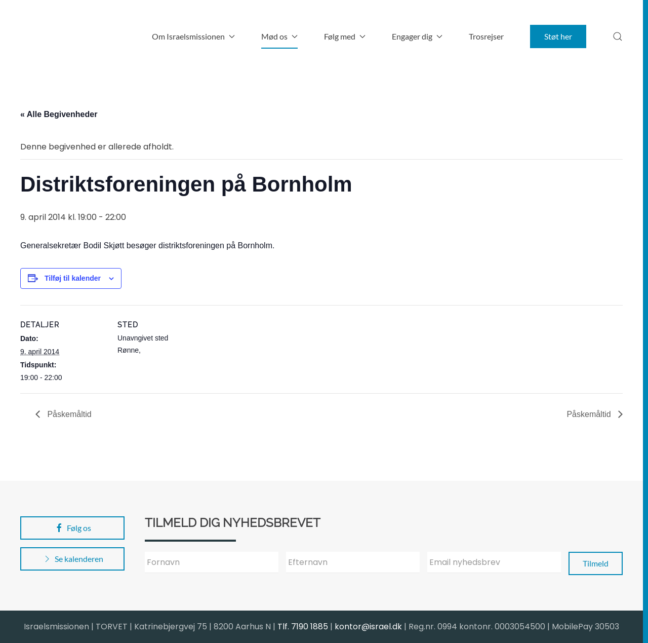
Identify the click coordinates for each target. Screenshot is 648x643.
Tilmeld (596, 563)
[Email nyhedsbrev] (494, 562)
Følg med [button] (345, 36)
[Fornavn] (211, 562)
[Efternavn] (353, 562)
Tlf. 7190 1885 (302, 626)
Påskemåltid (68, 414)
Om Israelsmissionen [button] (193, 36)
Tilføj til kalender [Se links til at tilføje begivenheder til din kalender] (73, 278)
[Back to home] (83, 36)
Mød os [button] (279, 36)
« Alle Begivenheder (58, 114)
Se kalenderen (72, 559)
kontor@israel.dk (368, 626)
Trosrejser (486, 36)
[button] (618, 36)
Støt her (558, 36)
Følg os (72, 528)
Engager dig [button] (417, 36)
